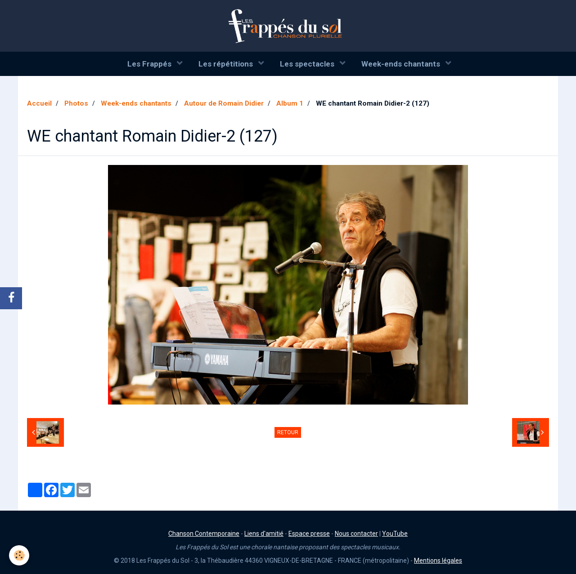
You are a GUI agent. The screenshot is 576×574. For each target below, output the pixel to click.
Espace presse (309, 533)
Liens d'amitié (264, 533)
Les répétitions (226, 63)
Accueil (39, 103)
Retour (287, 432)
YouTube (395, 533)
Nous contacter (356, 533)
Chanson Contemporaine (203, 533)
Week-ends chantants (401, 63)
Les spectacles (308, 63)
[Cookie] (19, 555)
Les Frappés (150, 63)
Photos (76, 103)
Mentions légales (438, 560)
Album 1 (289, 103)
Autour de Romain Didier (224, 103)
